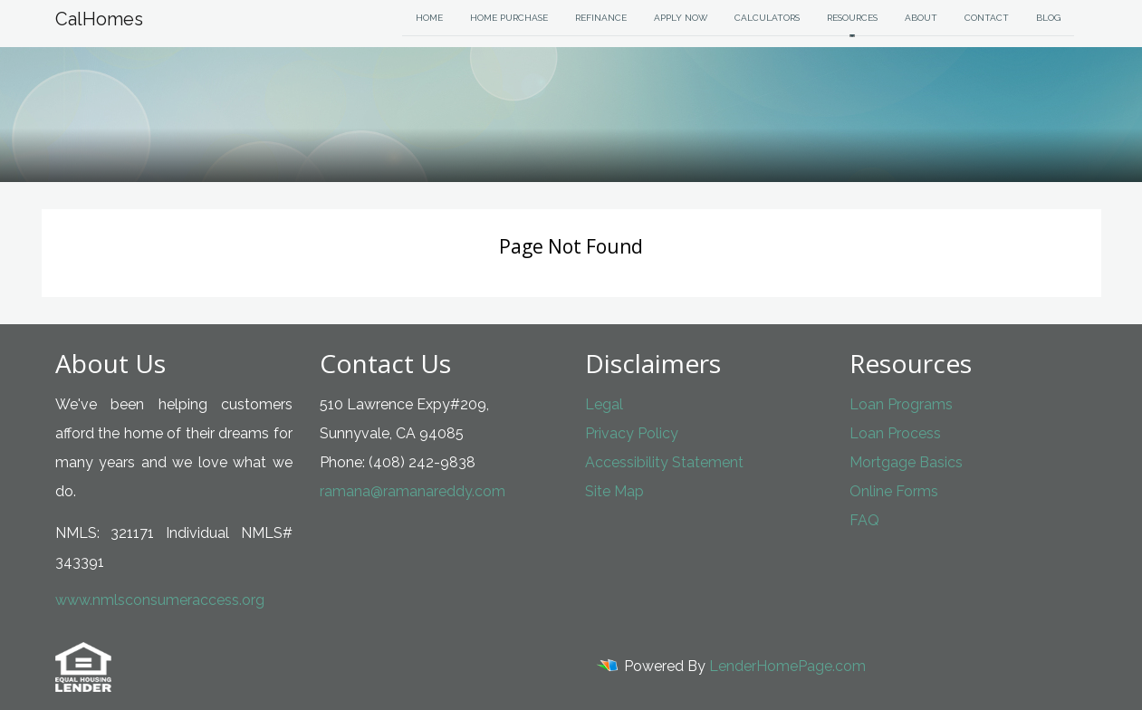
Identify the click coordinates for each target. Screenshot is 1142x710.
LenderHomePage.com (787, 666)
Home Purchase (509, 18)
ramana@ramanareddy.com (412, 491)
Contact (986, 18)
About (921, 18)
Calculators (767, 18)
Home (429, 18)
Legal (604, 404)
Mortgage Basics (906, 462)
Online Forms (893, 491)
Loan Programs (901, 404)
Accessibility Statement (664, 462)
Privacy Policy (631, 433)
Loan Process (895, 433)
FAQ (864, 520)
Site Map (614, 491)
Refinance (601, 18)
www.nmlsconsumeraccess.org (159, 600)
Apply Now (680, 18)
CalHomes (99, 19)
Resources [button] (852, 18)
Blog (1048, 18)
